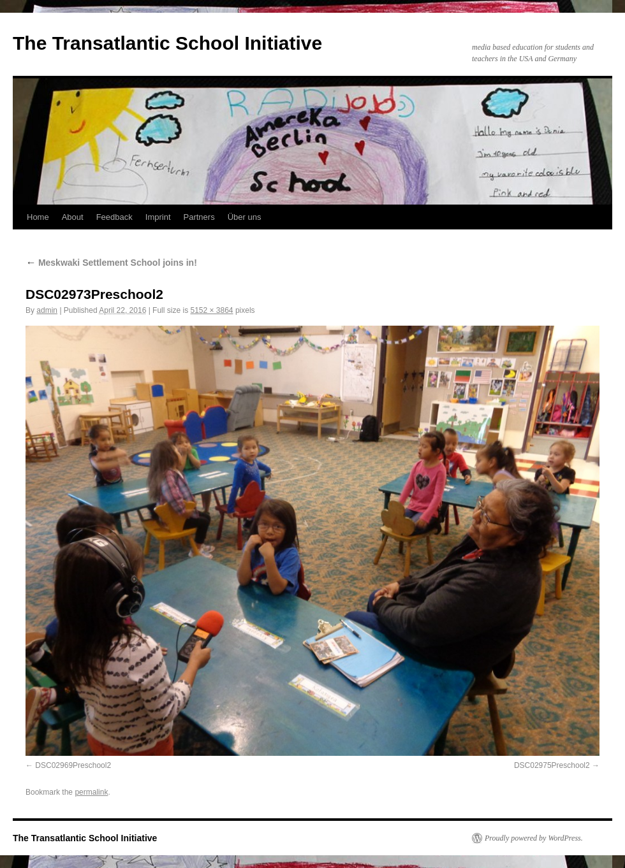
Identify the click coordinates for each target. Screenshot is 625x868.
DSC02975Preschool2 (552, 765)
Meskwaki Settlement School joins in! (111, 262)
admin (46, 310)
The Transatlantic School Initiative (167, 43)
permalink (91, 792)
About (73, 217)
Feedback (114, 217)
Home (38, 217)
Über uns (244, 217)
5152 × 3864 (211, 310)
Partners (199, 217)
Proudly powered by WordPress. (534, 838)
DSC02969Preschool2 (73, 765)
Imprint (158, 217)
